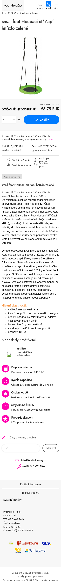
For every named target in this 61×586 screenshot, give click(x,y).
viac (51, 139)
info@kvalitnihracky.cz (34, 460)
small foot (47, 150)
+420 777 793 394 (33, 466)
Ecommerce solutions (14, 580)
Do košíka (41, 120)
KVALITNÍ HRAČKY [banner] (13, 5)
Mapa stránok (51, 580)
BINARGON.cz (33, 580)
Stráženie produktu (43, 164)
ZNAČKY (12, 12)
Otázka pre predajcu (44, 159)
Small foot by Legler (29, 12)
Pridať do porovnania (21, 164)
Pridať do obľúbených (21, 160)
